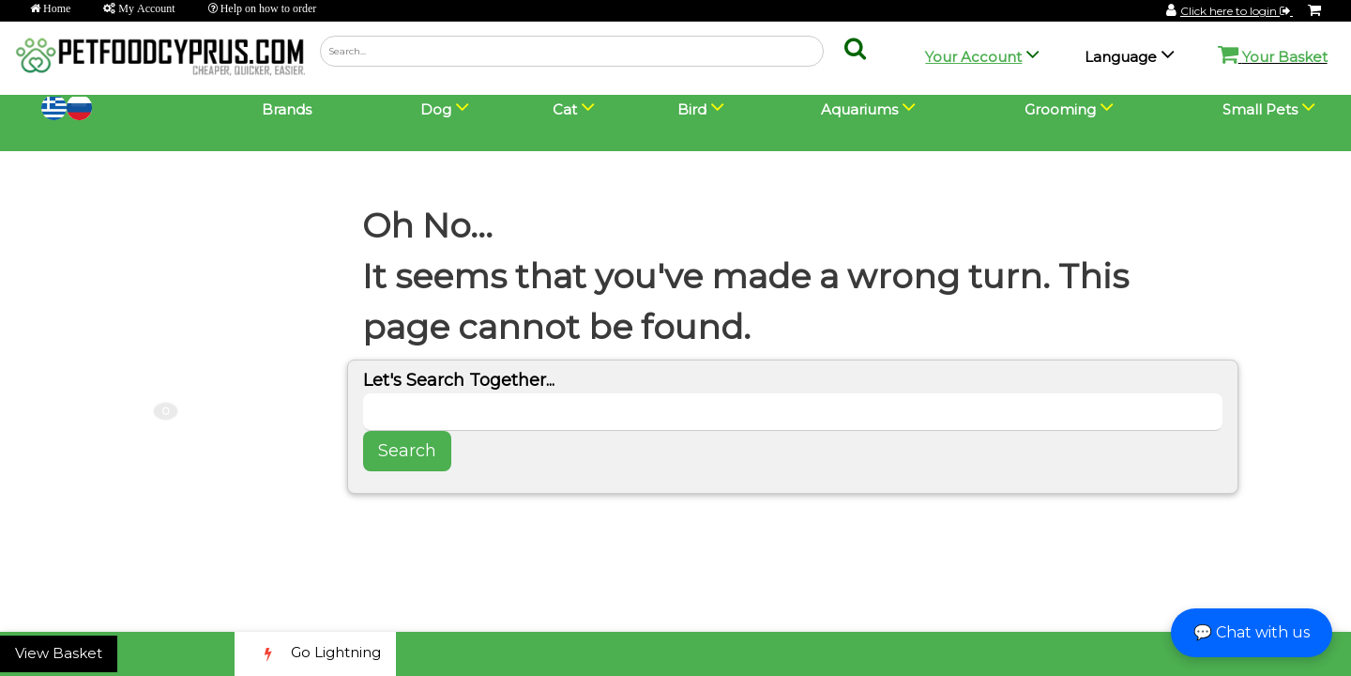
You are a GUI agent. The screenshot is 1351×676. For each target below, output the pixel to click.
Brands (286, 109)
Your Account (973, 57)
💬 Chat (1251, 632)
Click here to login (1236, 11)
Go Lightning (315, 653)
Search (407, 450)
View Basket (58, 653)
